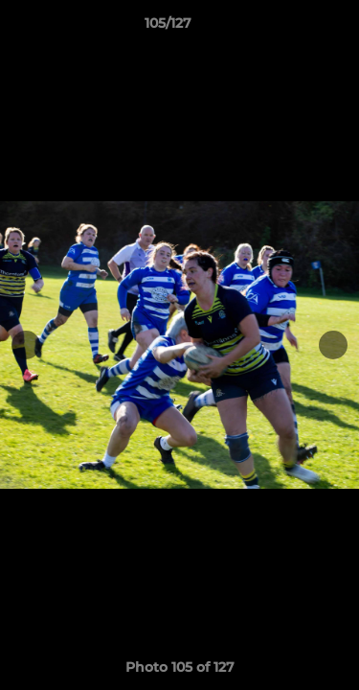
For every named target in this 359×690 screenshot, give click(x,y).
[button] (290, 27)
